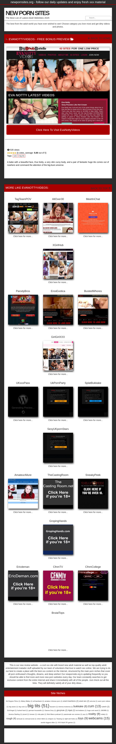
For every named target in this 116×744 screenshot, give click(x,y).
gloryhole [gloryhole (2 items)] (62, 710)
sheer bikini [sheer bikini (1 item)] (42, 719)
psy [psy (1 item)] (85, 714)
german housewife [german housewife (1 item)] (36, 710)
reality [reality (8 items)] (94, 713)
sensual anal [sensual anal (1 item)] (31, 719)
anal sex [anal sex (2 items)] (84, 701)
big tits (22, 156)
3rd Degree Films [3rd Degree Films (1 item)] (13, 701)
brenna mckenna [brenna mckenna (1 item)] (66, 707)
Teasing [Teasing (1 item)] (60, 719)
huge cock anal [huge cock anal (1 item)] (93, 710)
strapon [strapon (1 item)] (52, 719)
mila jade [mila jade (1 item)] (42, 714)
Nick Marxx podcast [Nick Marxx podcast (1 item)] (55, 714)
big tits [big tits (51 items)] (38, 705)
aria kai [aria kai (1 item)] (93, 701)
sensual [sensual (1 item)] (21, 719)
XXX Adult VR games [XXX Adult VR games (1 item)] (66, 722)
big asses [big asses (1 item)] (13, 707)
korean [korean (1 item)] (33, 714)
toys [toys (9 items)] (83, 718)
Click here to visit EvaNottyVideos (58, 129)
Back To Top (100, 188)
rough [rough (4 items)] (11, 718)
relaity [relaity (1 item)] (104, 714)
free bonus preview (53, 39)
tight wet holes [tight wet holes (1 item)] (71, 719)
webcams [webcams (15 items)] (99, 718)
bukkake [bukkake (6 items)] (80, 706)
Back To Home (99, 38)
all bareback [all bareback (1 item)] (38, 701)
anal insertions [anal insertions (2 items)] (71, 701)
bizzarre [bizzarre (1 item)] (54, 707)
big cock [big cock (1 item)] (23, 707)
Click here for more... (23, 236)
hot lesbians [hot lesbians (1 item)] (81, 710)
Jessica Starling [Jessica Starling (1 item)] (15, 714)
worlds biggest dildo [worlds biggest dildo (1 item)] (49, 722)
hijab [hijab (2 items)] (71, 710)
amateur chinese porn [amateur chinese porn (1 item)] (54, 701)
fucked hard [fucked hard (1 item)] (22, 710)
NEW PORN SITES (27, 13)
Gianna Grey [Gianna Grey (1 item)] (50, 710)
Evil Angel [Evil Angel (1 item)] (12, 710)
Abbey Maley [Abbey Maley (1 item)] (27, 701)
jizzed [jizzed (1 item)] (26, 714)
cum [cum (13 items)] (94, 706)
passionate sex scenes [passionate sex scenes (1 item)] (73, 714)
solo (15, 156)
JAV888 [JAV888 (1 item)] (105, 710)
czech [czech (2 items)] (105, 706)
